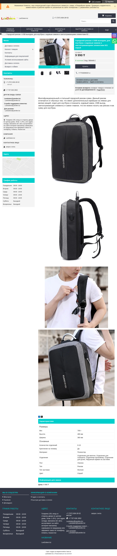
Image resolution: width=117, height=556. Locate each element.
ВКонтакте (7, 497)
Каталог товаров (11, 49)
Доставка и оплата (12, 46)
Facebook (7, 500)
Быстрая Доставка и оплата (84, 30)
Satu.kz (68, 551)
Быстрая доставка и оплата (42, 500)
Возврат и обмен (11, 67)
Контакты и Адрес (60, 30)
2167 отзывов (96, 2)
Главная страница (10, 30)
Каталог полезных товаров (35, 30)
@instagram (8, 503)
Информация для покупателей (16, 56)
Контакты (8, 53)
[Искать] (113, 21)
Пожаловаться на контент (63, 554)
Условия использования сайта (16, 60)
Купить (85, 66)
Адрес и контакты (38, 497)
